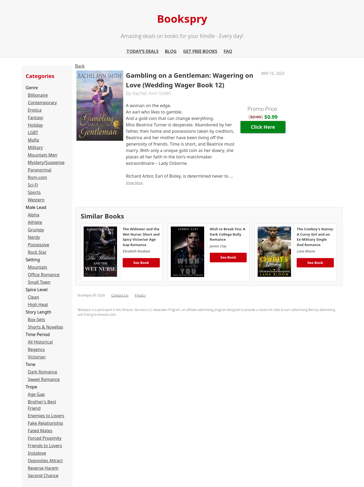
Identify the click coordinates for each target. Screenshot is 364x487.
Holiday (35, 125)
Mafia (33, 140)
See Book (141, 262)
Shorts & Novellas (45, 327)
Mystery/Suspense (46, 162)
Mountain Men (42, 155)
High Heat (38, 304)
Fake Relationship (45, 423)
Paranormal (39, 170)
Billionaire (38, 95)
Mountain (37, 267)
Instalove (37, 453)
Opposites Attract (45, 460)
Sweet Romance (44, 379)
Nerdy (34, 237)
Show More (134, 183)
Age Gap (36, 394)
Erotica (34, 110)
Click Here (263, 127)
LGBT (33, 132)
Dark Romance (42, 372)
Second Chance (43, 475)
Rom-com (37, 177)
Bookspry (182, 18)
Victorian (36, 357)
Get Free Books (200, 51)
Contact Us (119, 295)
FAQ (228, 51)
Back (80, 66)
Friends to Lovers (45, 446)
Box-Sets (36, 319)
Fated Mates (40, 431)
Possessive (38, 245)
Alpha (33, 215)
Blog (171, 51)
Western (36, 200)
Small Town (39, 282)
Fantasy (35, 117)
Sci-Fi (33, 185)
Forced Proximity (44, 438)
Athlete (35, 222)
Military (35, 147)
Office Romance (44, 275)
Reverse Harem (43, 468)
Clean (33, 297)
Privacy (140, 295)
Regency (36, 349)
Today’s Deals (142, 51)
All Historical (40, 342)
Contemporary (42, 103)
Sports (34, 192)
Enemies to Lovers (46, 416)
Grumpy (36, 230)
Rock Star (37, 252)
